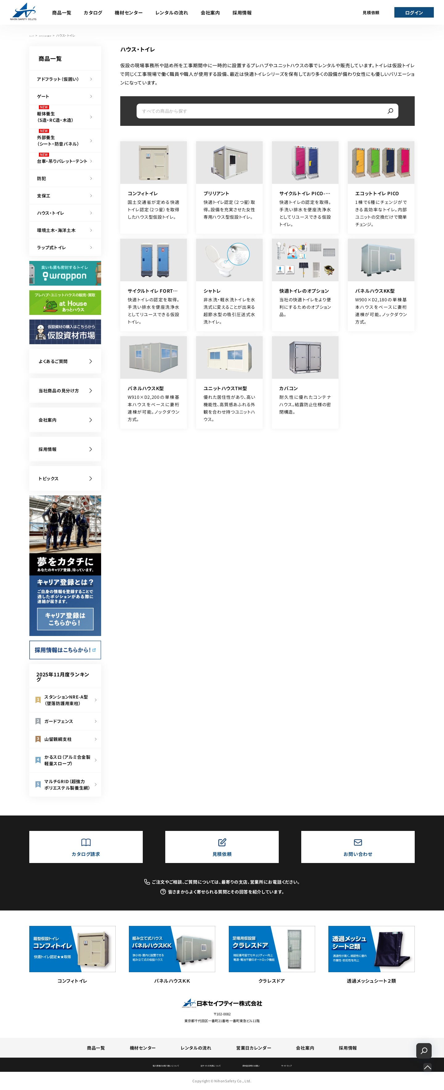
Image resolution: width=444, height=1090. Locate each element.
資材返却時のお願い (269, 1065)
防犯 (41, 178)
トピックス (49, 478)
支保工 (44, 195)
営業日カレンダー (254, 1048)
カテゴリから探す (55, 35)
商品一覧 (62, 12)
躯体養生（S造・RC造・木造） (55, 116)
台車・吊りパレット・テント (62, 161)
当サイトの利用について (210, 1065)
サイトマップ (318, 1065)
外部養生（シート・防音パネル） (58, 140)
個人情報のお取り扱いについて (142, 1065)
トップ (33, 35)
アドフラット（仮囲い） (58, 79)
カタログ (93, 12)
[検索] (390, 111)
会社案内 (210, 12)
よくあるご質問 (53, 361)
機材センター (129, 12)
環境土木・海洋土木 (56, 230)
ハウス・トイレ (50, 213)
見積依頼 (371, 12)
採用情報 (242, 12)
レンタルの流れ (171, 12)
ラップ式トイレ (51, 247)
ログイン (414, 12)
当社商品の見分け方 (59, 390)
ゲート (43, 96)
